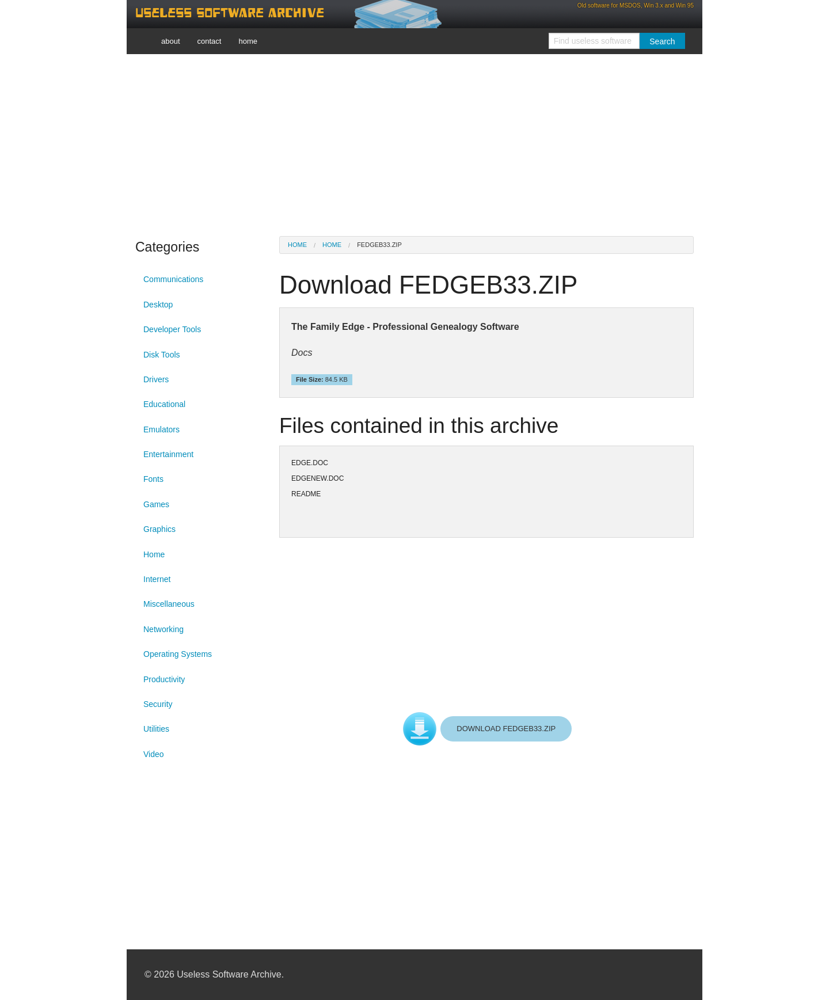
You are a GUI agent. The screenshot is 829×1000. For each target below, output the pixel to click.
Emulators (161, 429)
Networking (163, 629)
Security (158, 704)
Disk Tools (161, 354)
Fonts (153, 479)
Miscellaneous (169, 604)
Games (156, 504)
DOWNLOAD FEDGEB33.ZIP (506, 728)
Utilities (156, 728)
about (170, 41)
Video (153, 754)
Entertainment (168, 454)
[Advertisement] (414, 144)
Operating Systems (177, 654)
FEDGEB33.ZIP (379, 244)
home (247, 41)
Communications (173, 279)
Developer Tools (172, 329)
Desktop (158, 304)
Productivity (164, 679)
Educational (164, 404)
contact (209, 41)
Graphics (159, 529)
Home (154, 554)
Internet (156, 579)
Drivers (156, 379)
